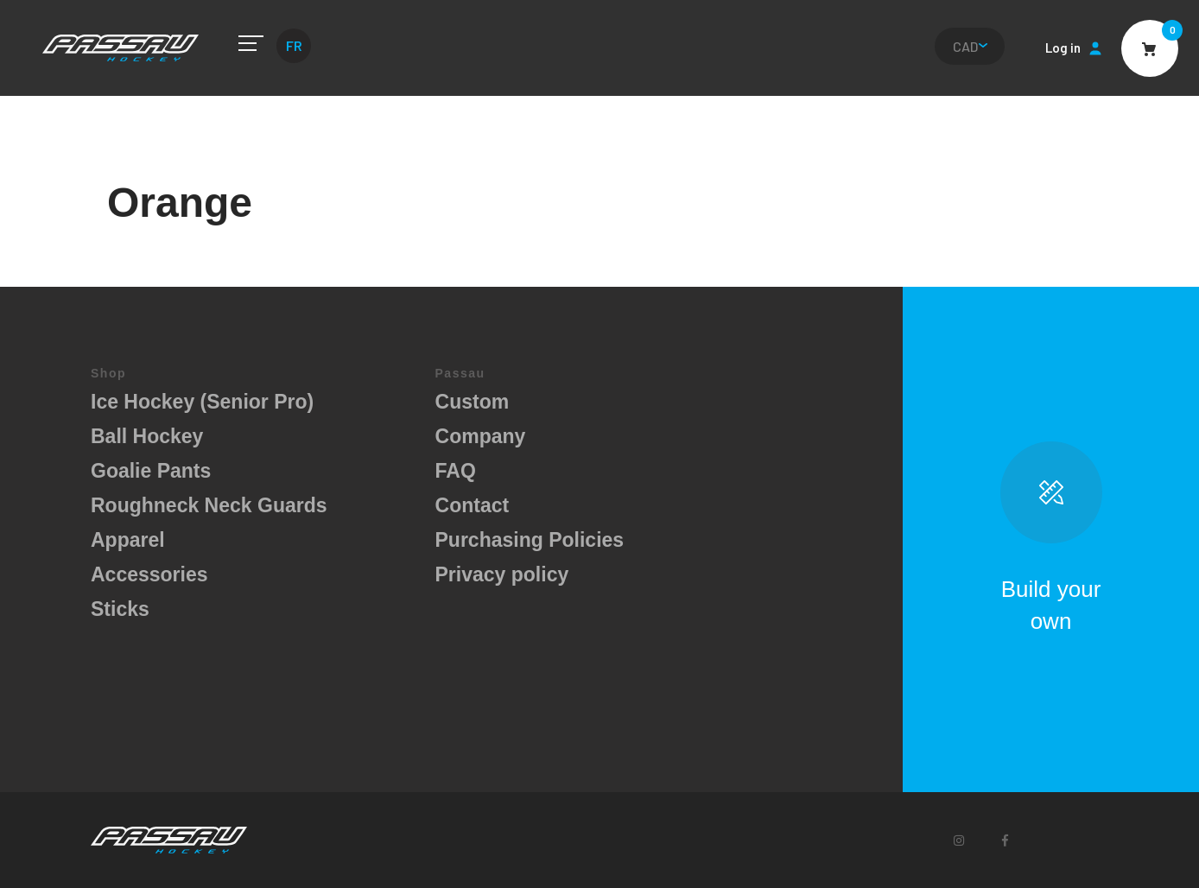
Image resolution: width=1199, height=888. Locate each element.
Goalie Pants (151, 471)
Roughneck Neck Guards (209, 505)
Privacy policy (502, 574)
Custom (472, 401)
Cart (1149, 48)
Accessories (149, 574)
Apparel (128, 540)
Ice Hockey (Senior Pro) (202, 401)
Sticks (120, 609)
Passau (120, 48)
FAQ (455, 471)
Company (480, 436)
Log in (1063, 47)
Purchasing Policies (530, 540)
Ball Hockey (147, 436)
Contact (472, 505)
